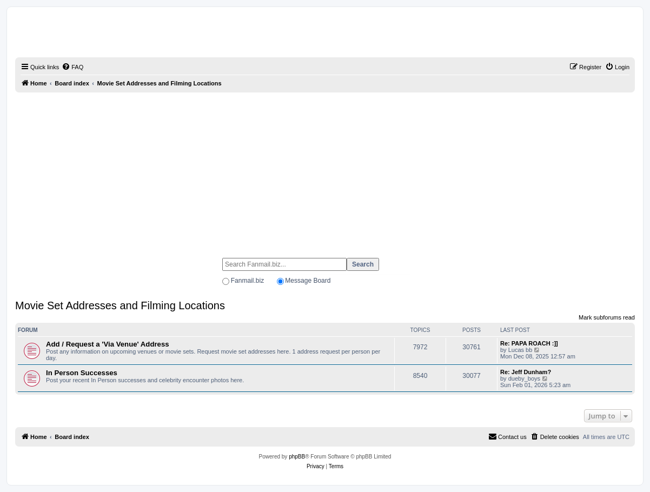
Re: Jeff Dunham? (525, 372)
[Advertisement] (325, 170)
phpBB (297, 457)
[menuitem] (72, 67)
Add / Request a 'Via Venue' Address (107, 344)
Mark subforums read (607, 317)
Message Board (307, 280)
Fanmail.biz (247, 280)
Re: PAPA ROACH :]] (529, 343)
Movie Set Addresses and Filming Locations (120, 305)
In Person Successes (81, 373)
